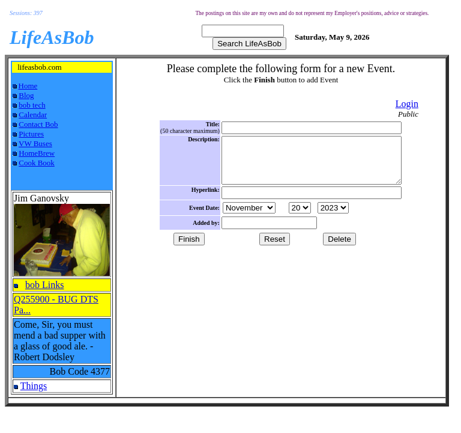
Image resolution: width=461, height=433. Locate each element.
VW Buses (35, 143)
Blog (26, 95)
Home (28, 85)
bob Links (44, 285)
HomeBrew (37, 153)
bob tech (32, 104)
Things (33, 386)
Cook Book (37, 162)
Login (407, 104)
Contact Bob (38, 124)
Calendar (33, 114)
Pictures (31, 133)
